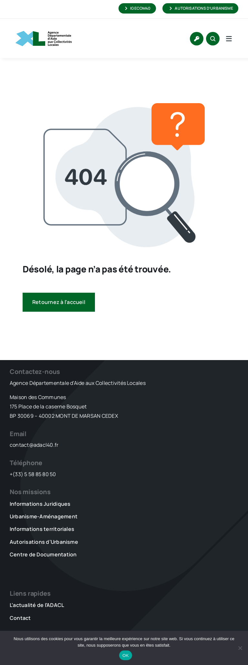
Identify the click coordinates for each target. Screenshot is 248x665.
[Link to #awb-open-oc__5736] (229, 38)
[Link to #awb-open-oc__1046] (213, 38)
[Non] (240, 648)
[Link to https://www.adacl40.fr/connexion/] (196, 38)
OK (125, 655)
